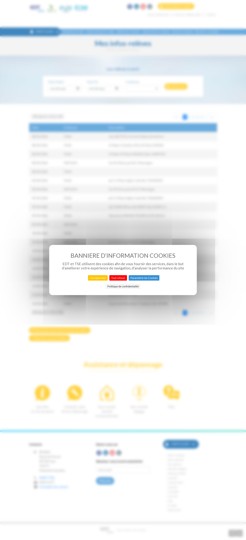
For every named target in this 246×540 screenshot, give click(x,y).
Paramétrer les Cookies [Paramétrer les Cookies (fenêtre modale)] (144, 277)
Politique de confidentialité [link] (123, 286)
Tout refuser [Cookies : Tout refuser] (118, 277)
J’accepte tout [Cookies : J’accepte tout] (98, 277)
